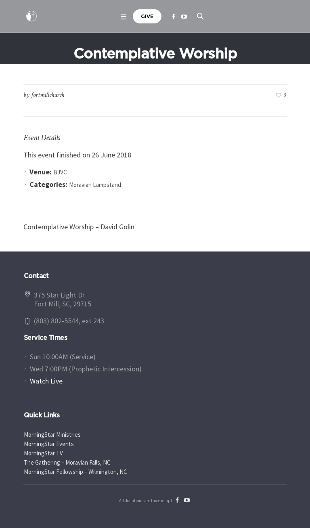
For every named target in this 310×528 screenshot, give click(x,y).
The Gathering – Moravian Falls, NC (67, 462)
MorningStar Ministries (52, 434)
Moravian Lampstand (95, 185)
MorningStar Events (49, 444)
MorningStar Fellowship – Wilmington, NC (75, 472)
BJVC (60, 172)
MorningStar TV (43, 453)
